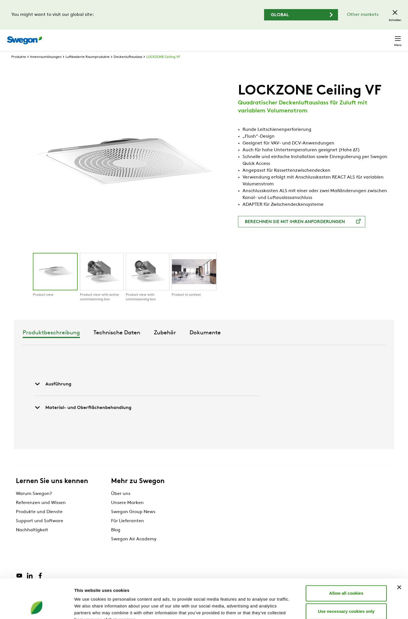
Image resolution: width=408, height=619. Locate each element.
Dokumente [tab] (287, 343)
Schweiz (359, 37)
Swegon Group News (133, 522)
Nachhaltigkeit (32, 540)
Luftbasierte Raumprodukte (87, 67)
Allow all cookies (346, 558)
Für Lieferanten (127, 531)
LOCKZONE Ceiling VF (163, 67)
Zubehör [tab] (247, 343)
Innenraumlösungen (45, 67)
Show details (297, 607)
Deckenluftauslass (128, 67)
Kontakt (387, 37)
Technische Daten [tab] (199, 343)
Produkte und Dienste (39, 522)
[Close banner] (399, 553)
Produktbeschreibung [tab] (133, 343)
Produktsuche (251, 37)
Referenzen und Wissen (41, 513)
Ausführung (52, 394)
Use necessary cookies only (346, 576)
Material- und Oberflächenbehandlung (82, 418)
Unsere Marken (127, 513)
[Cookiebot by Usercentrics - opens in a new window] (36, 608)
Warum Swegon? (34, 504)
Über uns (120, 504)
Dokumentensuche (297, 37)
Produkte (18, 67)
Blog (115, 540)
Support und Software (39, 531)
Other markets (363, 14)
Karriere (333, 37)
